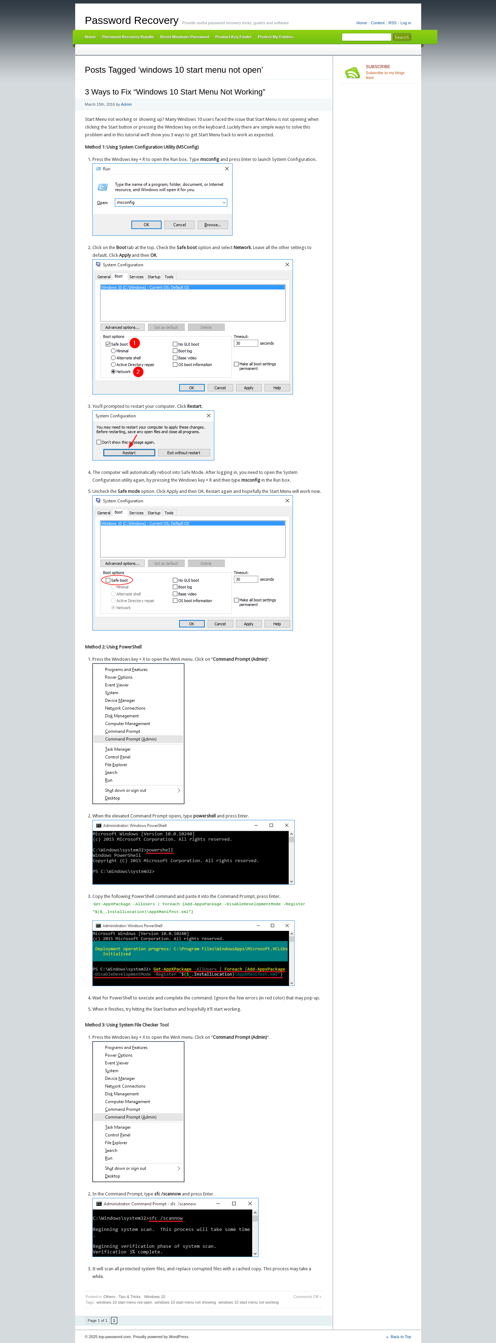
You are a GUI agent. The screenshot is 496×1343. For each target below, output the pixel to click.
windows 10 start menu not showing (185, 1302)
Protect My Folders (275, 37)
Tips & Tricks (130, 1297)
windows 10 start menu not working (248, 1302)
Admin (126, 104)
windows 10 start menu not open (124, 1302)
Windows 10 (154, 1297)
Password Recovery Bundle (128, 37)
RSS (393, 23)
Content (378, 23)
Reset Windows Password (184, 37)
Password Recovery (132, 20)
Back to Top (401, 1337)
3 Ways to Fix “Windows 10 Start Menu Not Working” (175, 91)
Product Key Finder (233, 37)
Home (362, 23)
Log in (405, 23)
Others (109, 1297)
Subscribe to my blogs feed (388, 72)
